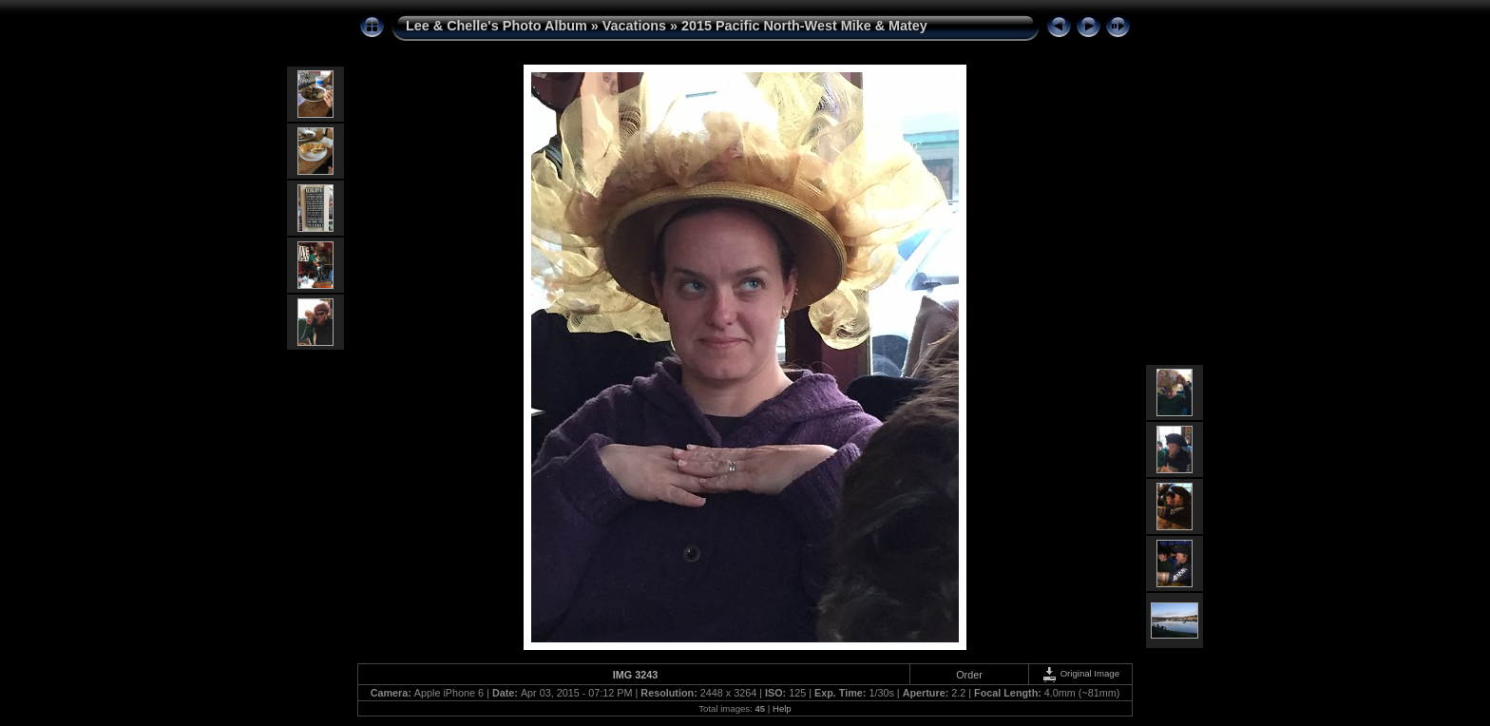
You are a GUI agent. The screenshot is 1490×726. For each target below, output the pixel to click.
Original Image (1080, 673)
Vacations (634, 25)
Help (782, 708)
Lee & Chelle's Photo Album (496, 25)
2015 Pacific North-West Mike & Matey (804, 25)
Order (969, 674)
